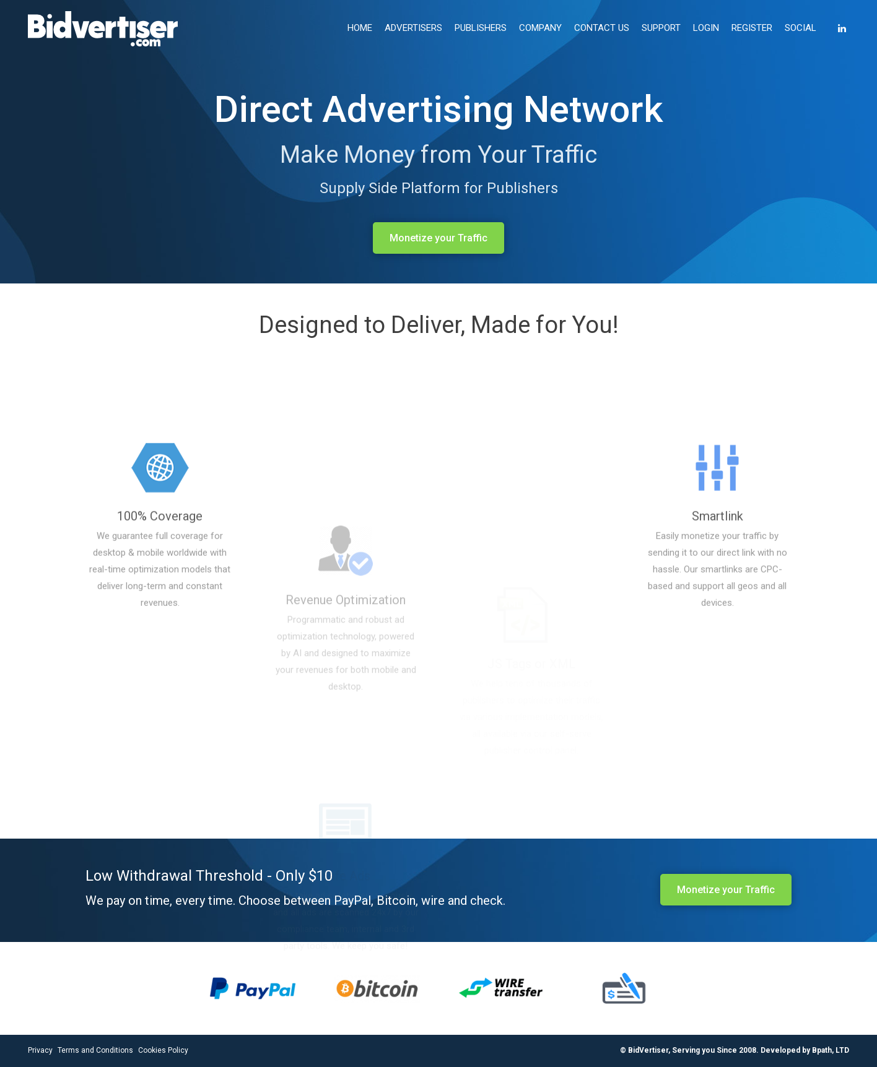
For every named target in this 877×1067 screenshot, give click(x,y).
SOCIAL (800, 27)
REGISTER (751, 27)
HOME (359, 27)
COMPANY (540, 27)
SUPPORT (661, 27)
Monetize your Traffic (438, 238)
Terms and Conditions (95, 1050)
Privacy (40, 1050)
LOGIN (706, 27)
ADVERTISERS (413, 27)
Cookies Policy (163, 1050)
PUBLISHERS (481, 27)
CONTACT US (601, 27)
